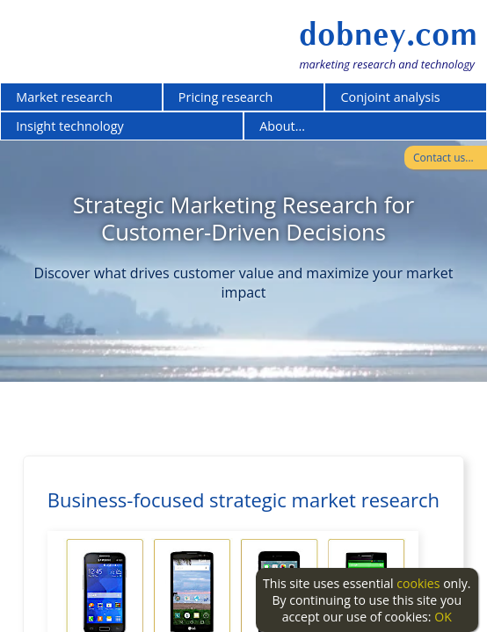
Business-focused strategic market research (243, 499)
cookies (418, 583)
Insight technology (70, 126)
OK (443, 616)
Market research (64, 97)
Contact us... (443, 157)
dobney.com (388, 34)
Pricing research (225, 97)
